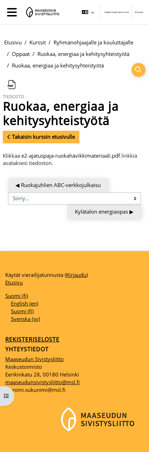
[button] (88, 12)
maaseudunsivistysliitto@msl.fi (42, 382)
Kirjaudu (139, 12)
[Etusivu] (41, 12)
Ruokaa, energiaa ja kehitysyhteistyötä (83, 53)
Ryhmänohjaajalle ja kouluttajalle (93, 42)
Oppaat (21, 53)
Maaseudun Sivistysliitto (34, 359)
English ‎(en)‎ (24, 303)
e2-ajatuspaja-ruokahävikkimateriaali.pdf (70, 155)
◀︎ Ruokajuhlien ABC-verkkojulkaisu (58, 184)
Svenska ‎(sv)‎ (25, 318)
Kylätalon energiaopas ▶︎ (104, 211)
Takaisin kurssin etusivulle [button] (41, 136)
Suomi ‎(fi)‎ (16, 295)
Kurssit (37, 42)
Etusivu (13, 42)
